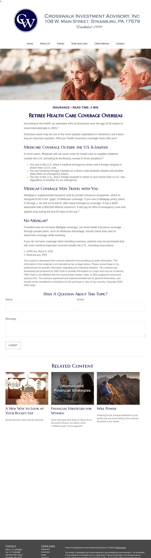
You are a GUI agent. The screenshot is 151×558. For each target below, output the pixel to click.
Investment (45, 552)
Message (10, 318)
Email (80, 299)
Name (9, 299)
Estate (43, 555)
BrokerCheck (121, 548)
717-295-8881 (16, 550)
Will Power (106, 408)
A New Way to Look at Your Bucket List (24, 410)
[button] (30, 43)
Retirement (45, 549)
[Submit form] (13, 345)
